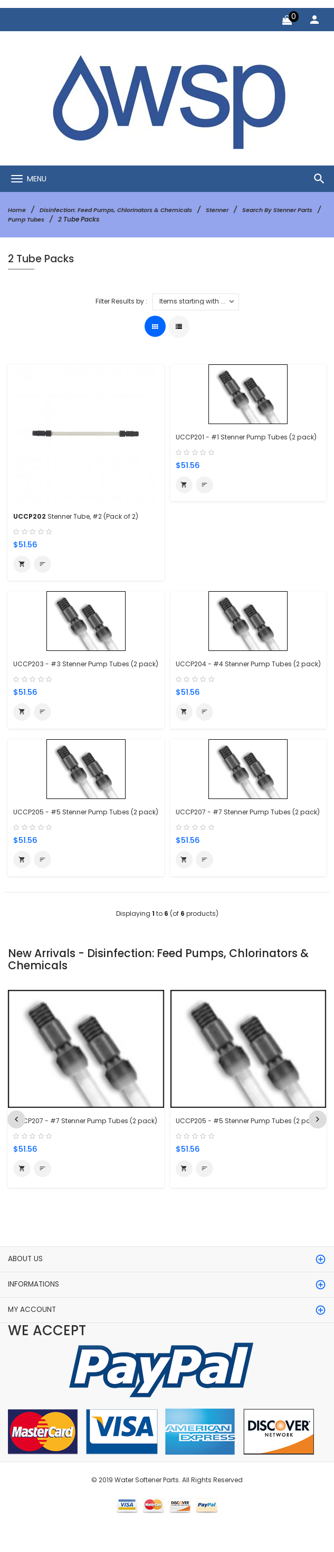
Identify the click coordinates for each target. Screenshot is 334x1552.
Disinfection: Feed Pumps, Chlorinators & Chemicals (124, 209)
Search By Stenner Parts (46, 218)
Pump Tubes (118, 218)
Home (17, 209)
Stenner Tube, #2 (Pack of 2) (82, 516)
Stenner (233, 209)
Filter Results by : (121, 300)
